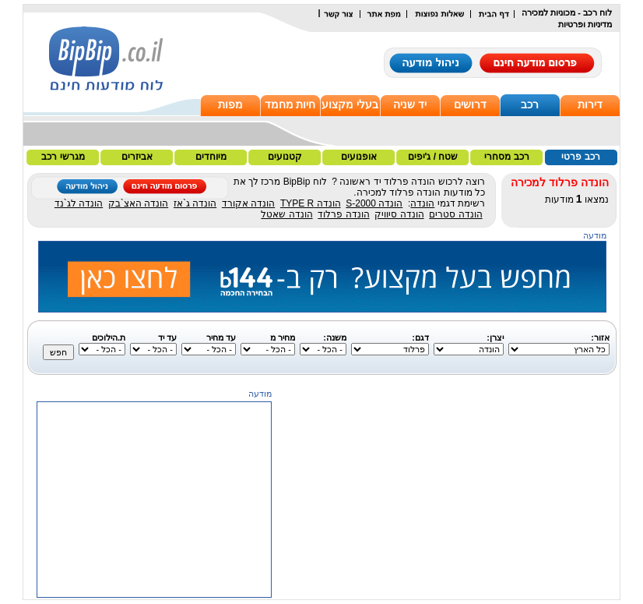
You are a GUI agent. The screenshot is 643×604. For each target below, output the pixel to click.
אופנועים (359, 156)
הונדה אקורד (248, 203)
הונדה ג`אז (195, 203)
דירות (590, 104)
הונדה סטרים (455, 214)
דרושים (470, 104)
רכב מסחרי (506, 156)
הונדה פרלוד (343, 214)
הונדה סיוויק (398, 214)
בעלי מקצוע (350, 104)
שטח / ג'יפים (433, 156)
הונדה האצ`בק (138, 203)
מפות (230, 104)
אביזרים (137, 156)
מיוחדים (211, 156)
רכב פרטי (580, 156)
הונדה (422, 203)
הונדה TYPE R (310, 203)
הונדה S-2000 (374, 203)
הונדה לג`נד (78, 203)
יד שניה (410, 104)
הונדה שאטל (286, 214)
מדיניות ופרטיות (585, 24)
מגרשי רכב (62, 156)
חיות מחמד (290, 104)
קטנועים (285, 156)
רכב (530, 104)
